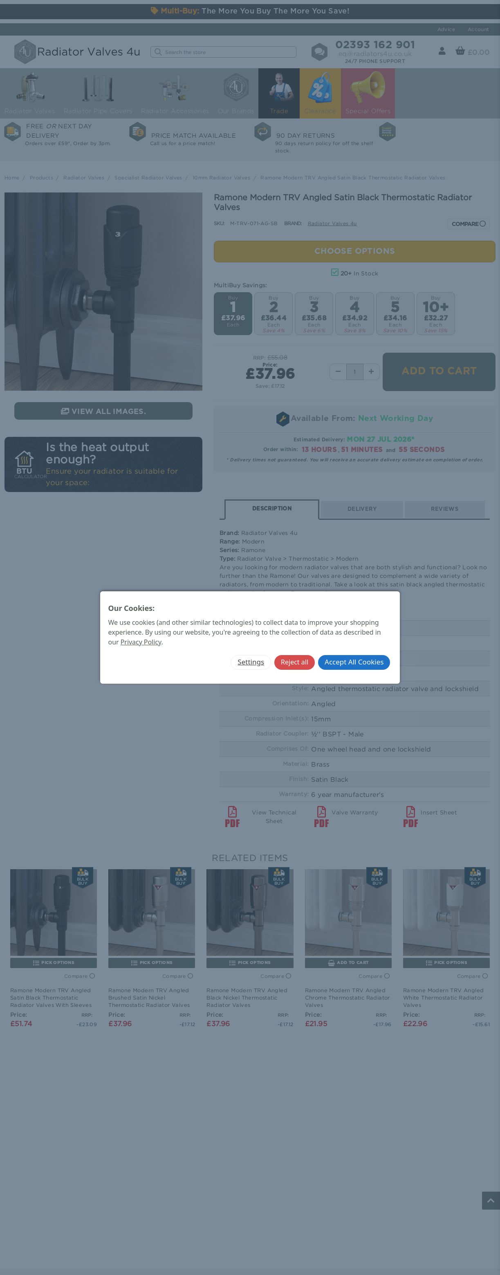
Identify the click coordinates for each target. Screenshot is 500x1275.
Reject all (294, 662)
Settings (251, 662)
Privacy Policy (141, 642)
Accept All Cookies (354, 662)
